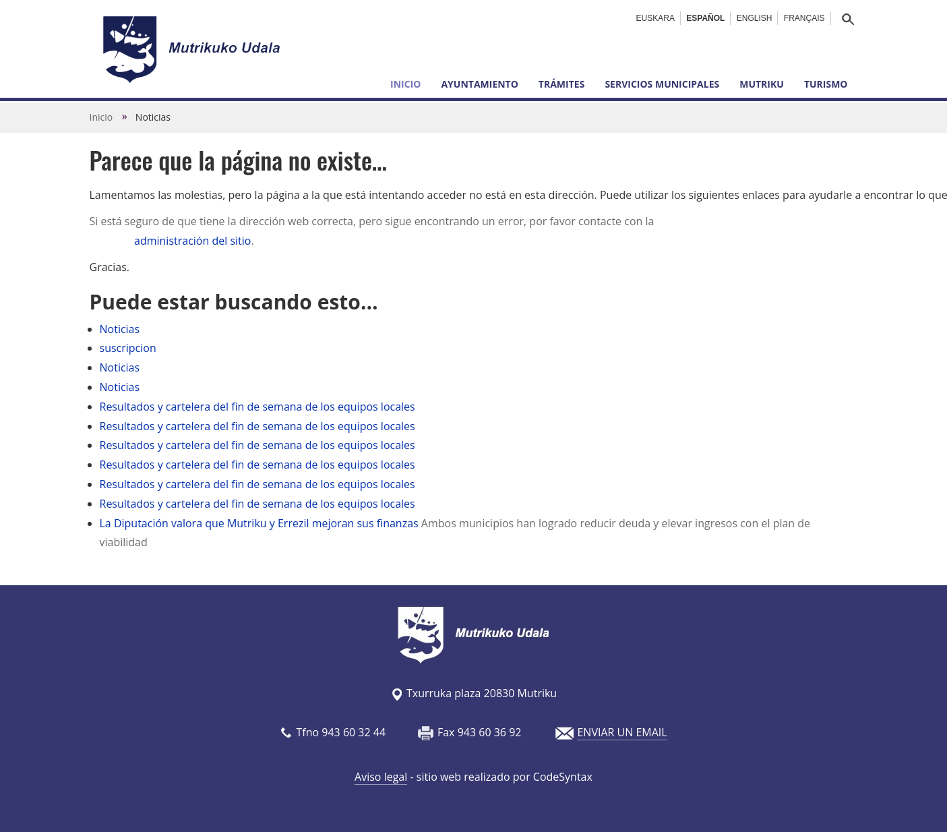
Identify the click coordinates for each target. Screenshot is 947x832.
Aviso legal (381, 776)
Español (705, 18)
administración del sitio (192, 240)
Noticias (120, 329)
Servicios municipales (662, 84)
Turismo (826, 84)
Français (804, 18)
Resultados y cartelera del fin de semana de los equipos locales (257, 406)
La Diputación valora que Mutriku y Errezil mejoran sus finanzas (259, 523)
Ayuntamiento (479, 84)
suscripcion (128, 347)
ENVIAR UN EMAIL (622, 732)
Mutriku (761, 84)
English (754, 18)
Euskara (655, 18)
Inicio (405, 84)
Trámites (562, 84)
